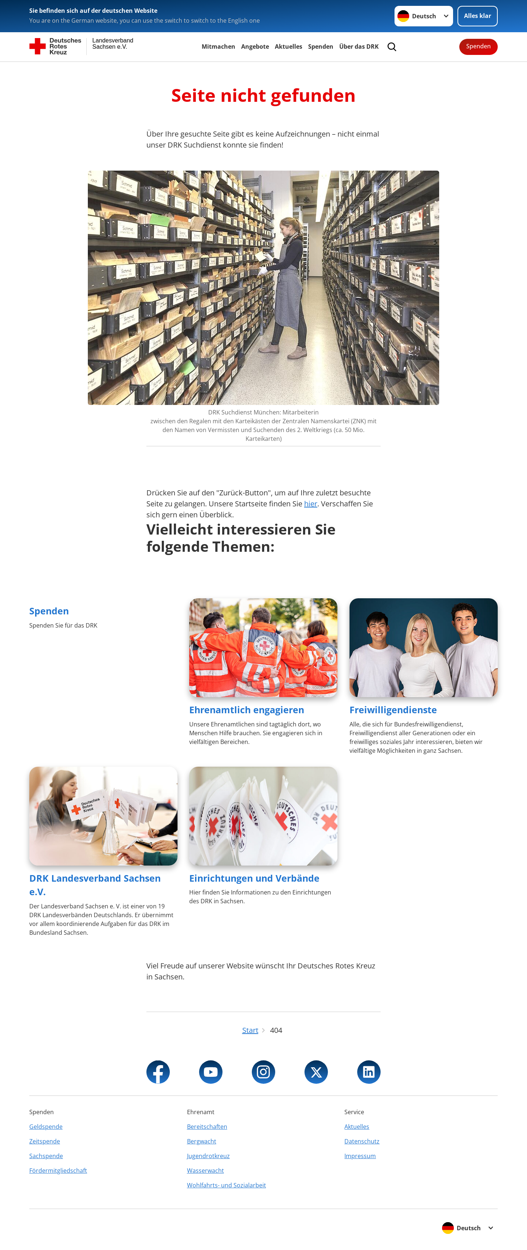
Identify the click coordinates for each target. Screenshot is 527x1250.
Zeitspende (44, 1141)
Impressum (360, 1156)
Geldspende (46, 1127)
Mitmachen (218, 46)
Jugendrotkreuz (208, 1156)
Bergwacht (201, 1141)
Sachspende (46, 1156)
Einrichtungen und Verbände (254, 878)
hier (310, 504)
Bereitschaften (207, 1127)
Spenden (320, 46)
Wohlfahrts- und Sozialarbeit (226, 1185)
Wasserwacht (205, 1171)
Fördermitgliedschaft (58, 1171)
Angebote (255, 46)
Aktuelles (288, 46)
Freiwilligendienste (393, 709)
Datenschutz (362, 1141)
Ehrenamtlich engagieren (246, 709)
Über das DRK (359, 46)
